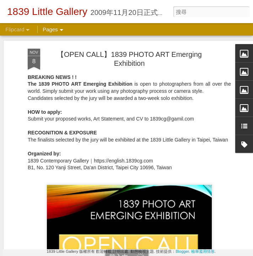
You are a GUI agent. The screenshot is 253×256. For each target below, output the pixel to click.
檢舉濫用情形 (203, 251)
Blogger (182, 251)
